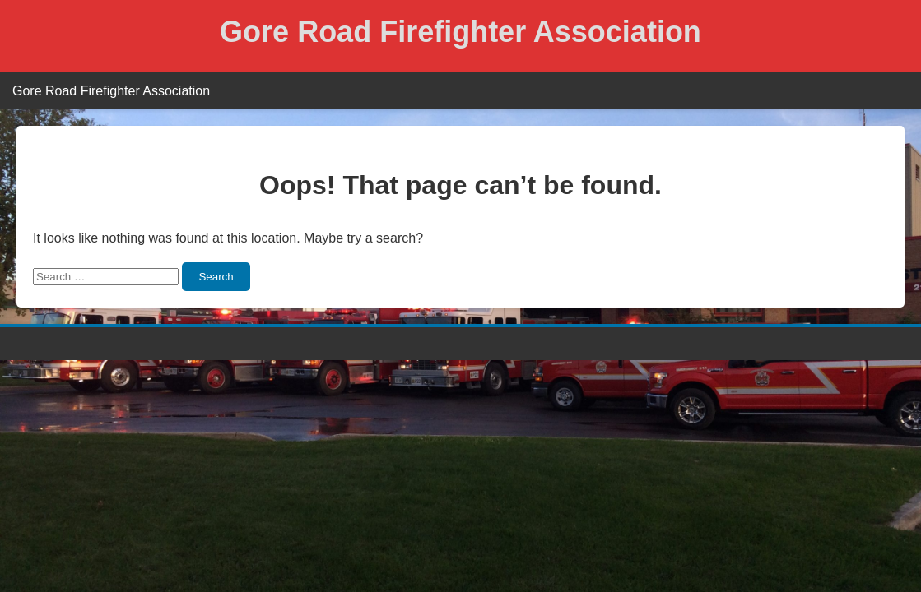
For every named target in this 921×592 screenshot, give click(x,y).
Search (215, 277)
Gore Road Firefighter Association (460, 32)
